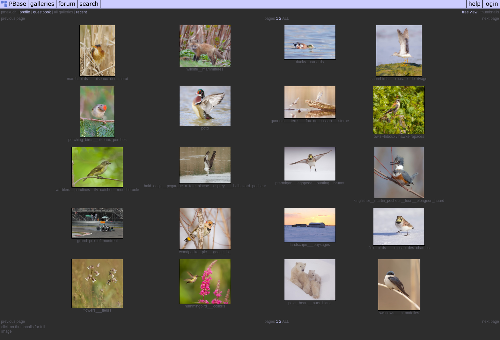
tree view (469, 12)
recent (81, 12)
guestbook (42, 12)
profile (24, 12)
